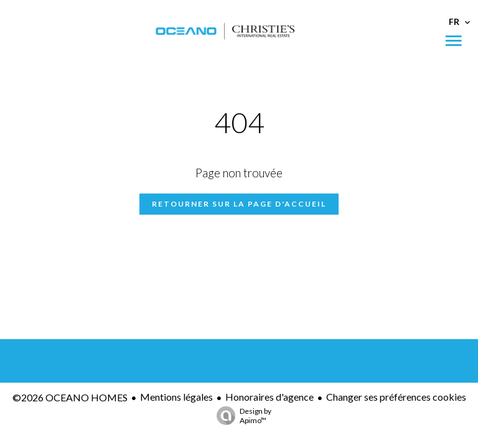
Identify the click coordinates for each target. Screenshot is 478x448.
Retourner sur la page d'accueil (239, 203)
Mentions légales (176, 397)
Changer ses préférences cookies (396, 397)
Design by (240, 415)
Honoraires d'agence (269, 397)
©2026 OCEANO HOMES (70, 397)
